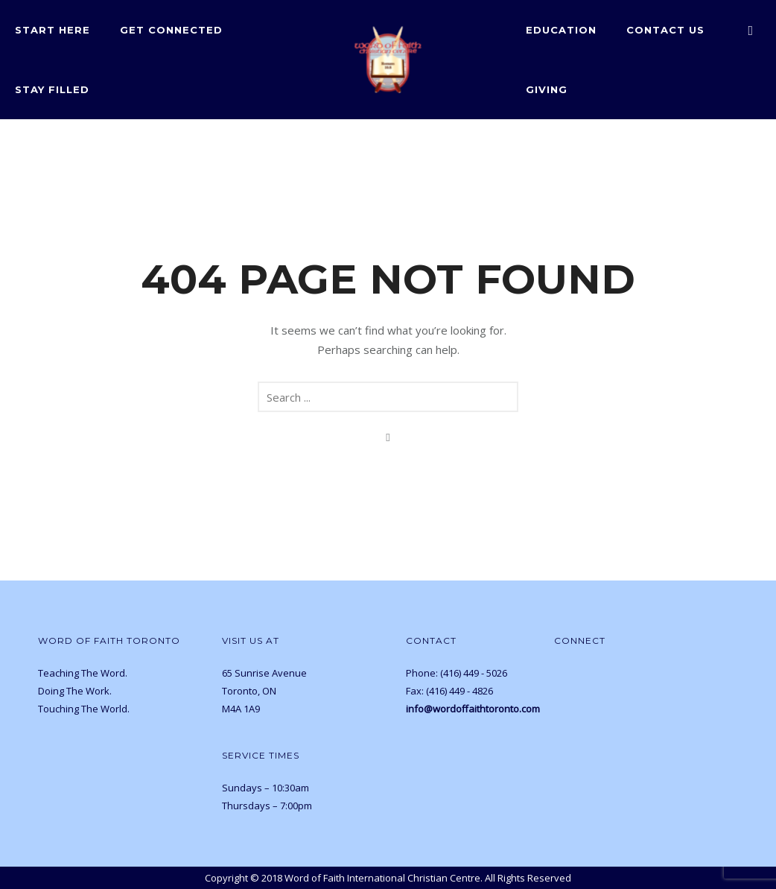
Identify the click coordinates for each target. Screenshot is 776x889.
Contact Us (665, 30)
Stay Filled (52, 89)
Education (561, 30)
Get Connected (171, 30)
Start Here (52, 30)
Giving (546, 89)
